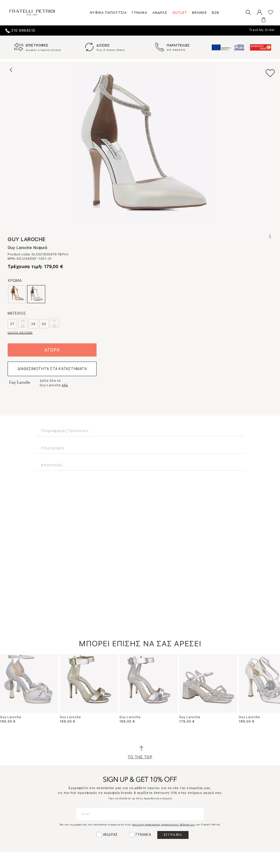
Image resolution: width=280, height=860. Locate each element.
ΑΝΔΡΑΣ (159, 12)
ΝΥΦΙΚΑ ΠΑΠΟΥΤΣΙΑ (108, 12)
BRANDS (199, 12)
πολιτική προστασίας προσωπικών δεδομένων (163, 824)
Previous (9, 685)
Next (271, 685)
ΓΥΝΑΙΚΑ (139, 12)
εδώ (65, 385)
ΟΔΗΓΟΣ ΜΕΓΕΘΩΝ (20, 332)
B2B (215, 12)
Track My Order (262, 30)
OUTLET (180, 12)
